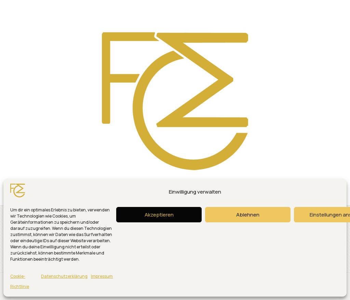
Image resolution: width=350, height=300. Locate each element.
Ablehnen (247, 214)
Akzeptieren (159, 214)
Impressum (102, 276)
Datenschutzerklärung (64, 276)
